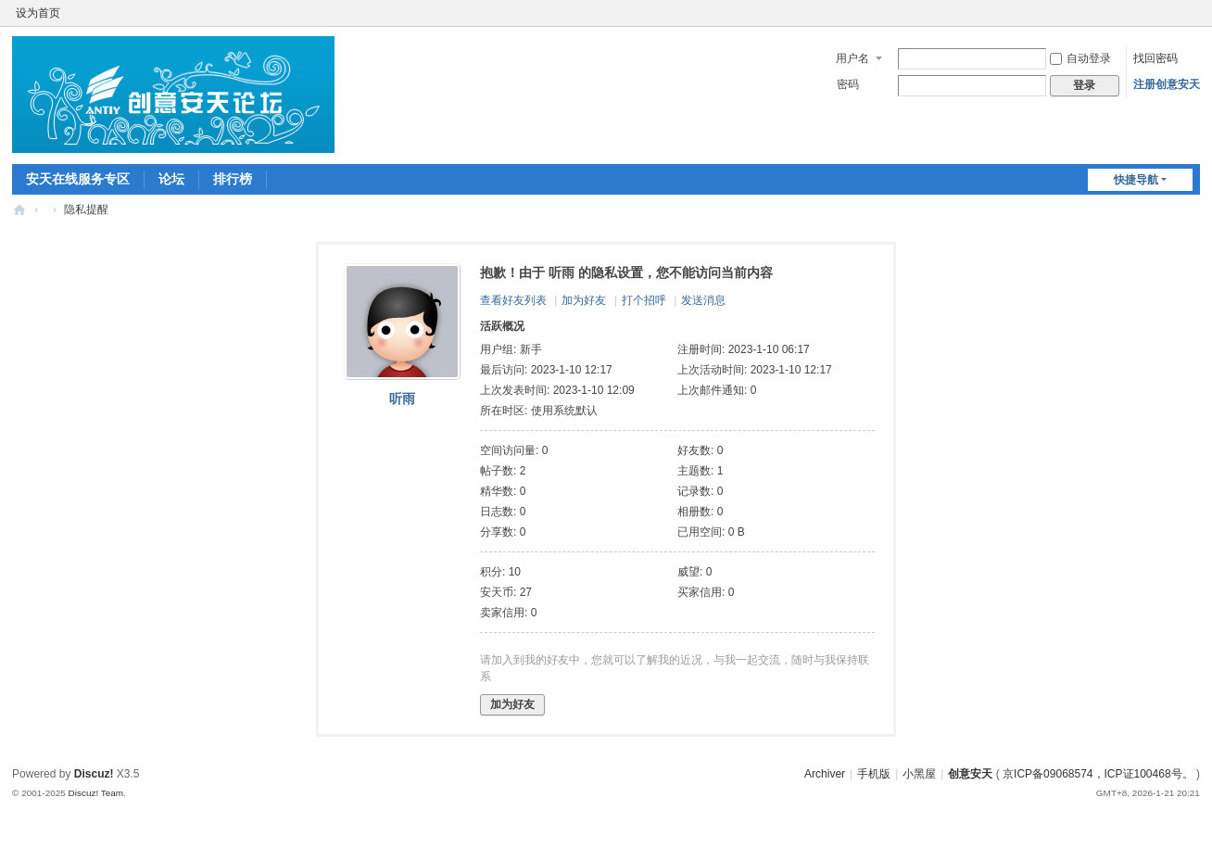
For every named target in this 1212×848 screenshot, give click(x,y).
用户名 (852, 58)
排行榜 (232, 178)
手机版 (873, 773)
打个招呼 (644, 300)
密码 (848, 84)
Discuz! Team (96, 793)
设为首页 (38, 12)
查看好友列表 (513, 300)
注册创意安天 (1166, 84)
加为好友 (584, 300)
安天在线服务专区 (78, 178)
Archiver (824, 773)
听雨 (402, 398)
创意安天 (19, 209)
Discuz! (94, 773)
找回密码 (1155, 58)
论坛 (171, 178)
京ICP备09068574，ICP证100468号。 (1098, 773)
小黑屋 (919, 773)
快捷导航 (1136, 179)
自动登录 (1080, 58)
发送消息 (703, 300)
